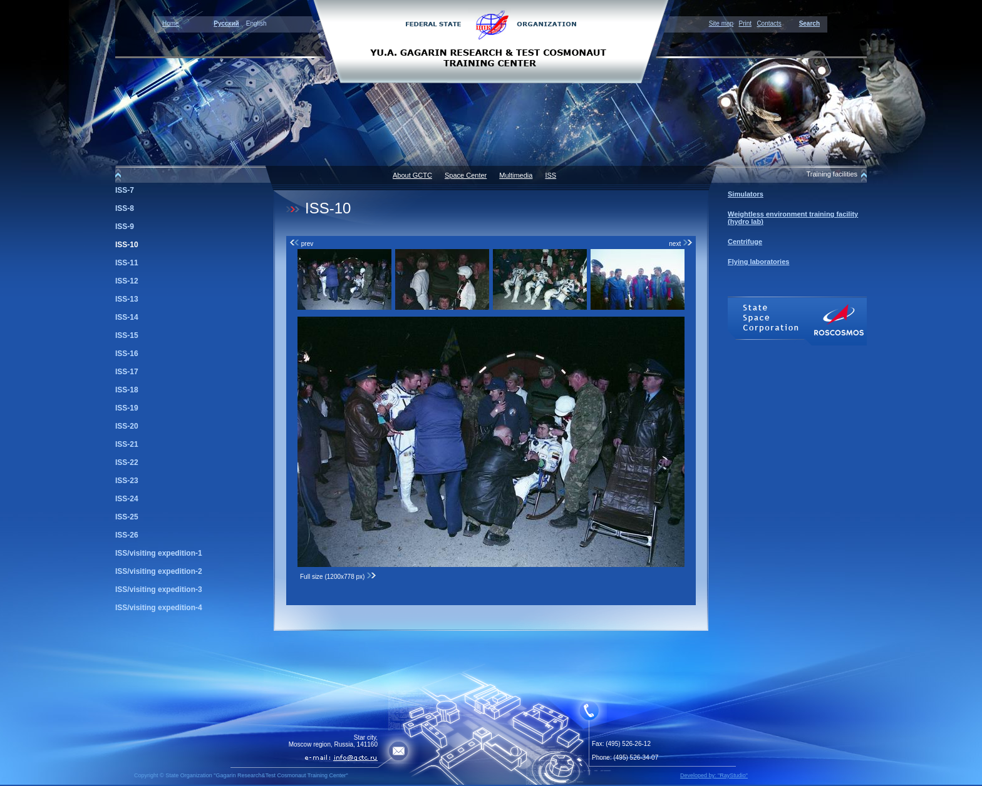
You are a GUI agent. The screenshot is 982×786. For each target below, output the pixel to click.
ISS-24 (126, 498)
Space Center (466, 175)
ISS (550, 175)
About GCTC (412, 175)
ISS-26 (126, 535)
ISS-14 (126, 317)
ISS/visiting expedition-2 (158, 571)
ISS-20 (126, 426)
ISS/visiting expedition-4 (158, 607)
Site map (721, 23)
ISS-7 (124, 190)
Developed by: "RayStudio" (714, 775)
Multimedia (515, 175)
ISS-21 (126, 444)
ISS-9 (124, 226)
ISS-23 (126, 480)
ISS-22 (126, 462)
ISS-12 (126, 281)
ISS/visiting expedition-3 (158, 589)
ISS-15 (126, 335)
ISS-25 (126, 517)
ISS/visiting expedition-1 (158, 553)
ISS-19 (126, 408)
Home (170, 23)
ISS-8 (124, 208)
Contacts (769, 23)
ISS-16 (126, 353)
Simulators (745, 194)
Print (745, 23)
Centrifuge (745, 241)
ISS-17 (126, 371)
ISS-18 (126, 389)
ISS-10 (126, 244)
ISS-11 (126, 262)
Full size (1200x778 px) (338, 576)
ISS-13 (126, 299)
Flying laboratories (758, 261)
